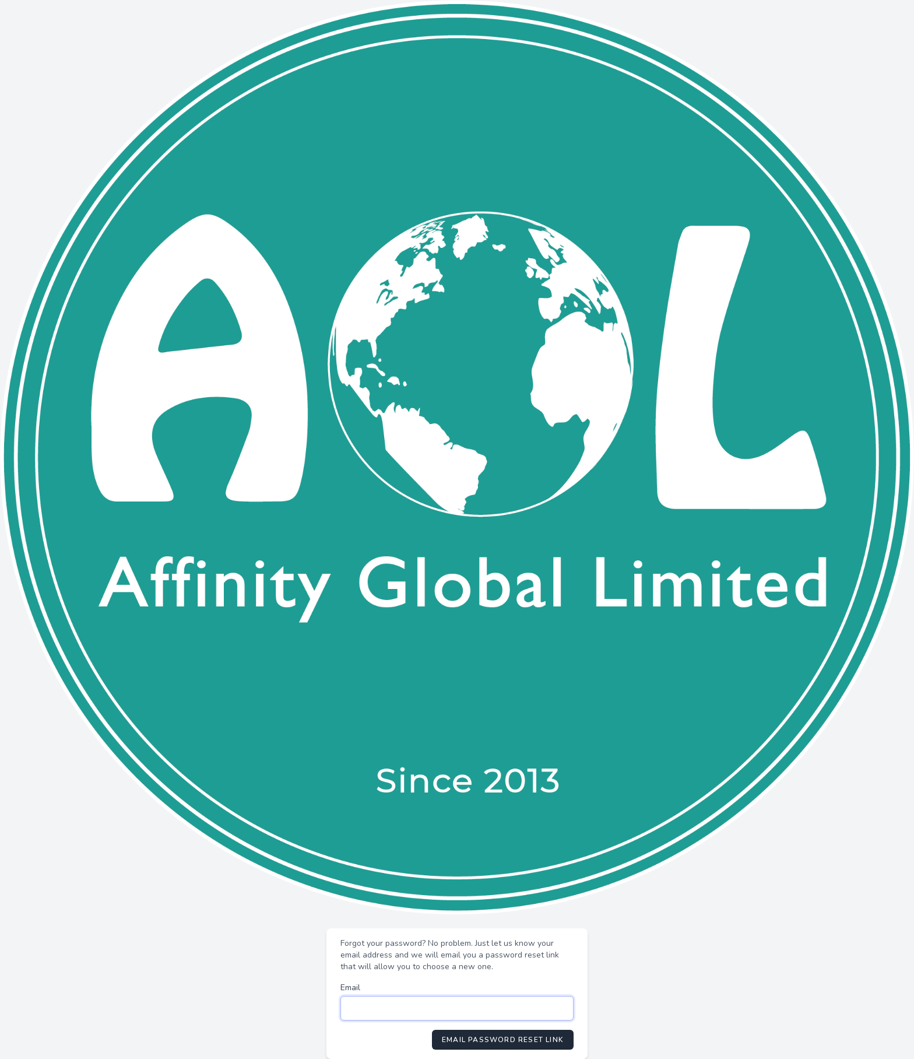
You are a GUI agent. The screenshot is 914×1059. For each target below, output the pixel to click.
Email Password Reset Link (503, 1039)
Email (350, 987)
